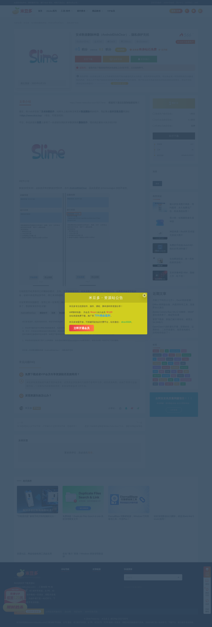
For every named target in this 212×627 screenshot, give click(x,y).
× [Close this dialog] (144, 295)
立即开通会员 (82, 328)
